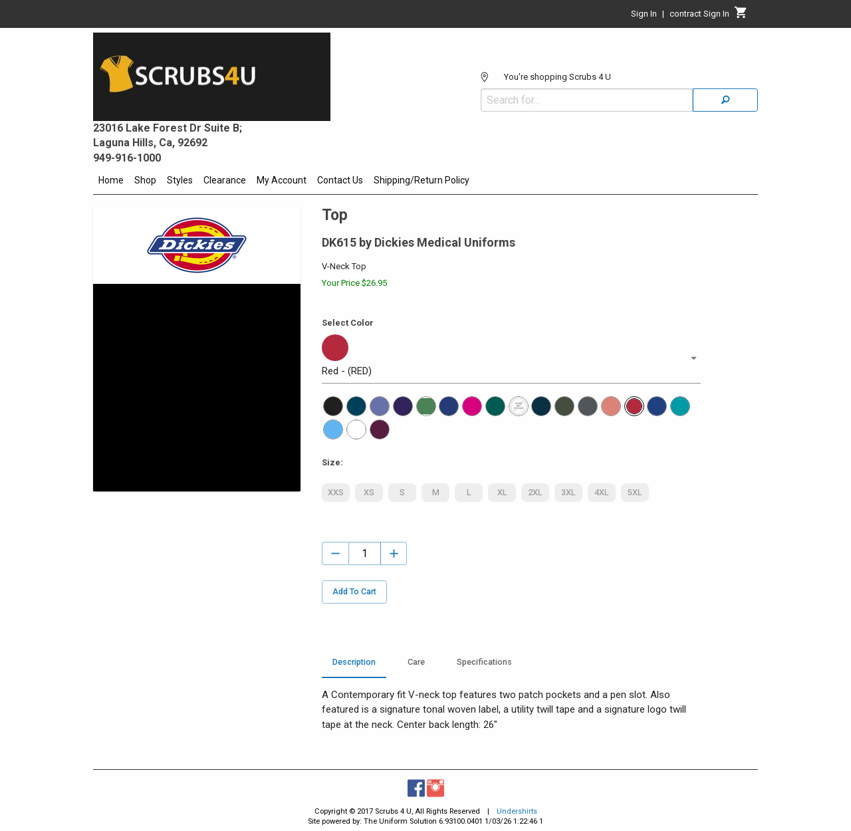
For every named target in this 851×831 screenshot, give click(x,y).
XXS (336, 492)
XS (369, 492)
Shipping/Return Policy (421, 180)
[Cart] (741, 16)
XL (502, 492)
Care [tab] (416, 662)
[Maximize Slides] (294, 291)
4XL (602, 492)
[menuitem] (111, 182)
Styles (180, 180)
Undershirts (517, 811)
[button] (511, 358)
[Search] (725, 100)
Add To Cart (354, 592)
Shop (145, 180)
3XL (568, 492)
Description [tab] (354, 662)
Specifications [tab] (484, 662)
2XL (535, 492)
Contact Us (340, 180)
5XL (635, 492)
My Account (281, 180)
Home (111, 180)
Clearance (224, 180)
